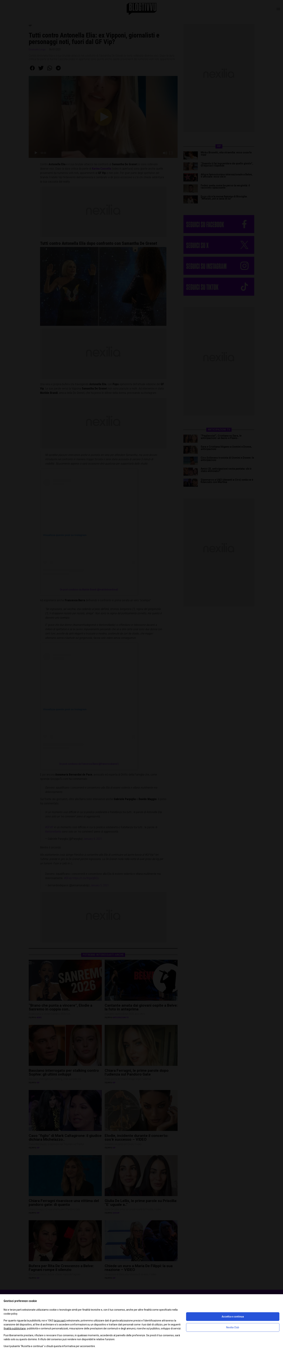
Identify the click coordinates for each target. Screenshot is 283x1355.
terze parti (60, 1320)
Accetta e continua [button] (233, 1316)
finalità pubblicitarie (15, 1328)
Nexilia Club (232, 1327)
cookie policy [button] (10, 1313)
